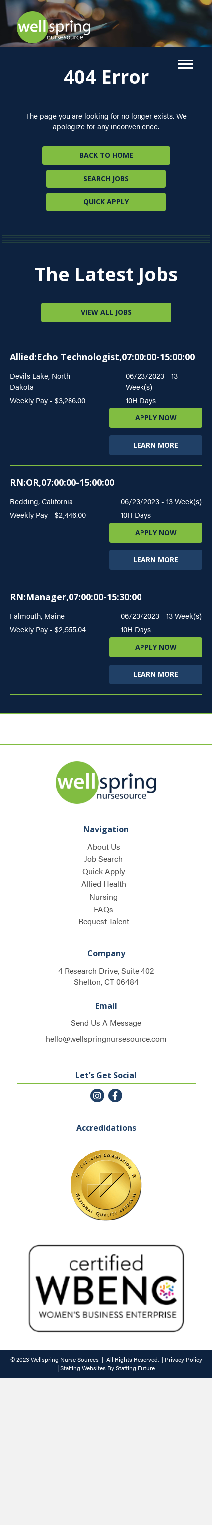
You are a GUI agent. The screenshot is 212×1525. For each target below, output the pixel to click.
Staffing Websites (83, 1367)
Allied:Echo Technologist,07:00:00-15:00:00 (102, 357)
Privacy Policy (183, 1359)
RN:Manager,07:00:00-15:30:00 (75, 597)
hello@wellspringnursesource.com (106, 1038)
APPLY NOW (156, 417)
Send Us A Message (106, 1022)
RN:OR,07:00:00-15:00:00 (62, 482)
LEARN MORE (155, 445)
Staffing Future (135, 1367)
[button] (183, 64)
